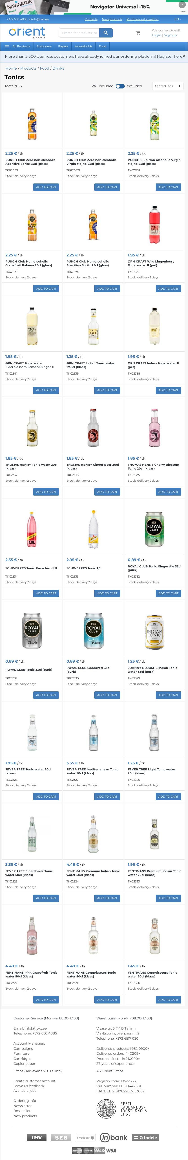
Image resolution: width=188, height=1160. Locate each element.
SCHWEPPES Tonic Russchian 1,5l (31, 568)
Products (28, 68)
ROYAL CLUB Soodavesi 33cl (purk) (88, 669)
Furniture (21, 1053)
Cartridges (22, 1058)
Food (102, 46)
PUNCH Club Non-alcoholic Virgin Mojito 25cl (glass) (154, 161)
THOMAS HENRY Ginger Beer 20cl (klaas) (92, 466)
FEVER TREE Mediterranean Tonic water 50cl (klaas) (92, 771)
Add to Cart (46, 187)
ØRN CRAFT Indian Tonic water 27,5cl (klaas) (90, 365)
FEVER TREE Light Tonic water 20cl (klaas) (151, 771)
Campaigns (23, 1048)
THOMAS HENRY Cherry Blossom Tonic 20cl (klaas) (153, 466)
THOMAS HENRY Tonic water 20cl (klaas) (31, 466)
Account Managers (29, 1043)
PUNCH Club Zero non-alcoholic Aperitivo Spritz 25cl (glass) (30, 161)
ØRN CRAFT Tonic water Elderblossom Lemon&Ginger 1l (29, 365)
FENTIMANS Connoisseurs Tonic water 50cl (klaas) (91, 974)
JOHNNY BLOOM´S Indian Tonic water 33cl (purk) (152, 669)
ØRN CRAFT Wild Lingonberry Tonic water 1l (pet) (151, 263)
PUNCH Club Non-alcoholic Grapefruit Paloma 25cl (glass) (28, 263)
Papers (63, 46)
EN (177, 19)
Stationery (44, 46)
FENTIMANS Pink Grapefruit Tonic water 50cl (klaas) (31, 974)
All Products (17, 46)
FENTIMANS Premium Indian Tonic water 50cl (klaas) (93, 873)
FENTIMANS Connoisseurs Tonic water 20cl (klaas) (152, 974)
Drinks (58, 68)
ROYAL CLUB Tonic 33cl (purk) (28, 669)
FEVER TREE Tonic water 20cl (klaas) (28, 771)
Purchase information (143, 19)
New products (112, 19)
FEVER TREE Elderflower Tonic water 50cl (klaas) (29, 873)
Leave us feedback (28, 1086)
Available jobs (24, 1091)
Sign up (170, 35)
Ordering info (24, 1101)
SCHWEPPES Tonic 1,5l (83, 568)
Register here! (170, 56)
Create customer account (34, 1081)
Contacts (91, 19)
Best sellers (22, 1111)
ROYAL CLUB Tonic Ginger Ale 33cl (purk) (154, 568)
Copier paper (24, 1063)
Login (156, 35)
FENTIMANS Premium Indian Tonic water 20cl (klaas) (154, 873)
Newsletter (22, 1106)
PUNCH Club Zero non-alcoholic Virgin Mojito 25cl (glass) (91, 161)
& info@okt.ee (28, 19)
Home (11, 68)
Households (83, 46)
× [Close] (182, 5)
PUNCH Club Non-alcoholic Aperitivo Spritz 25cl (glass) (87, 263)
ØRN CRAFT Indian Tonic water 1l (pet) (153, 365)
